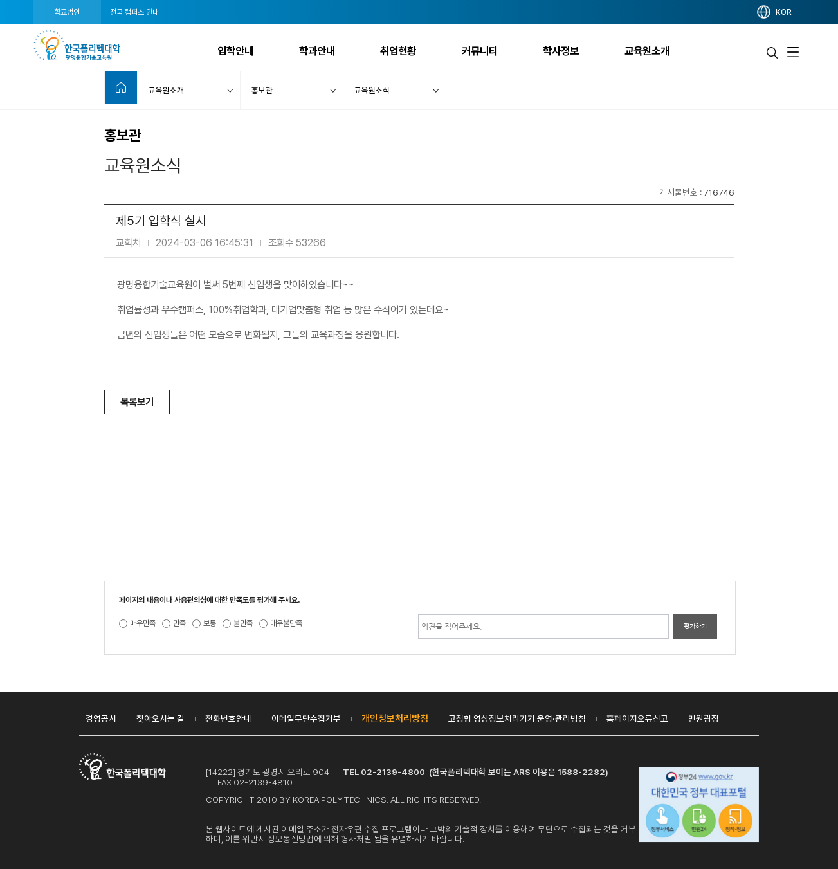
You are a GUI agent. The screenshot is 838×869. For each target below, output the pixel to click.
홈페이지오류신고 (637, 718)
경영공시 (101, 718)
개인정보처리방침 (394, 718)
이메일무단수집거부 (306, 718)
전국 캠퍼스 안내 (134, 12)
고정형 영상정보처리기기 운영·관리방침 (517, 718)
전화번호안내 (228, 718)
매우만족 (143, 623)
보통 (209, 623)
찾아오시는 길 (160, 718)
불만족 (243, 623)
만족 (179, 623)
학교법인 (67, 12)
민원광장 (703, 718)
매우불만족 (286, 623)
